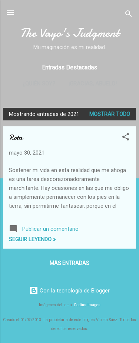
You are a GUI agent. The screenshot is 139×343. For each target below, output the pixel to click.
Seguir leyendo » (32, 239)
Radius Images (87, 304)
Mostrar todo (109, 114)
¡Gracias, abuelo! (93, 83)
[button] (125, 138)
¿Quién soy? (39, 83)
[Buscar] (128, 15)
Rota (16, 137)
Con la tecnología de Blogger (69, 290)
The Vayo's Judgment (69, 33)
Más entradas (69, 263)
